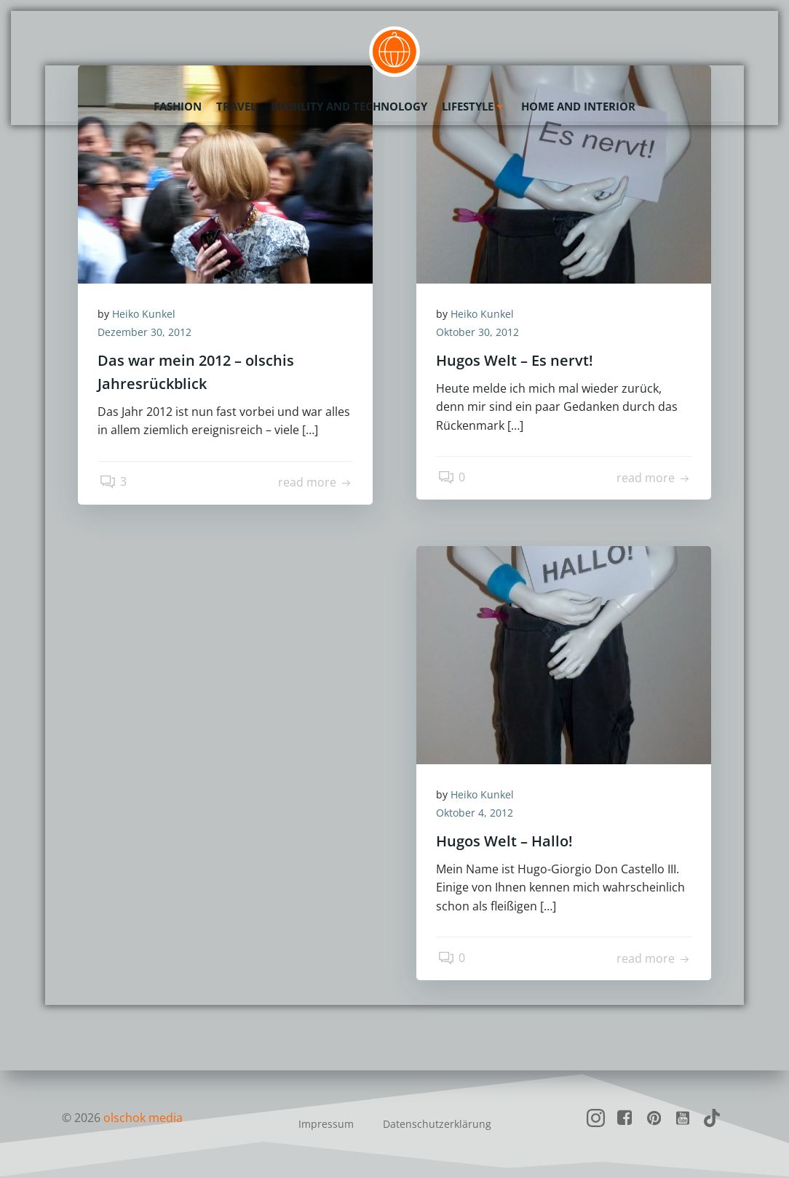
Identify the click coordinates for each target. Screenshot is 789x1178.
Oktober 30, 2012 (479, 333)
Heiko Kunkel (146, 314)
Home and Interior (578, 105)
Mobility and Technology (349, 105)
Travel (236, 105)
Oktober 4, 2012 (476, 814)
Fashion (178, 105)
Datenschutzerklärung (437, 1124)
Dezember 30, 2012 (147, 333)
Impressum (326, 1124)
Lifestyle (474, 105)
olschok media (143, 1118)
